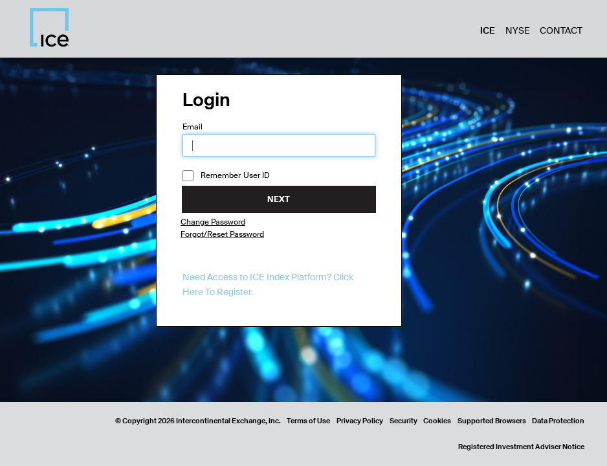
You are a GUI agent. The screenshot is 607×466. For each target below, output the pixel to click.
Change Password (213, 222)
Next (278, 199)
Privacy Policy (360, 421)
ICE (487, 30)
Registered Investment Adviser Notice (521, 447)
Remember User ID (226, 176)
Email (192, 127)
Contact (561, 30)
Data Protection (558, 421)
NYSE (517, 30)
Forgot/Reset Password (222, 234)
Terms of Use (308, 421)
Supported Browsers (492, 421)
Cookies (437, 421)
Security (403, 421)
